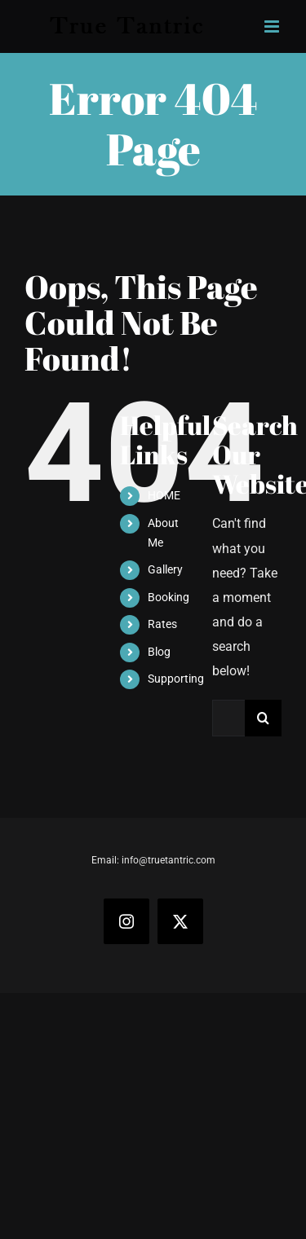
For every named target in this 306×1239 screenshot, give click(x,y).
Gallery (165, 569)
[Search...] (228, 718)
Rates (162, 623)
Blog (159, 651)
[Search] (263, 718)
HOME (164, 495)
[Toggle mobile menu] (273, 26)
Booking (168, 597)
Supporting (176, 678)
